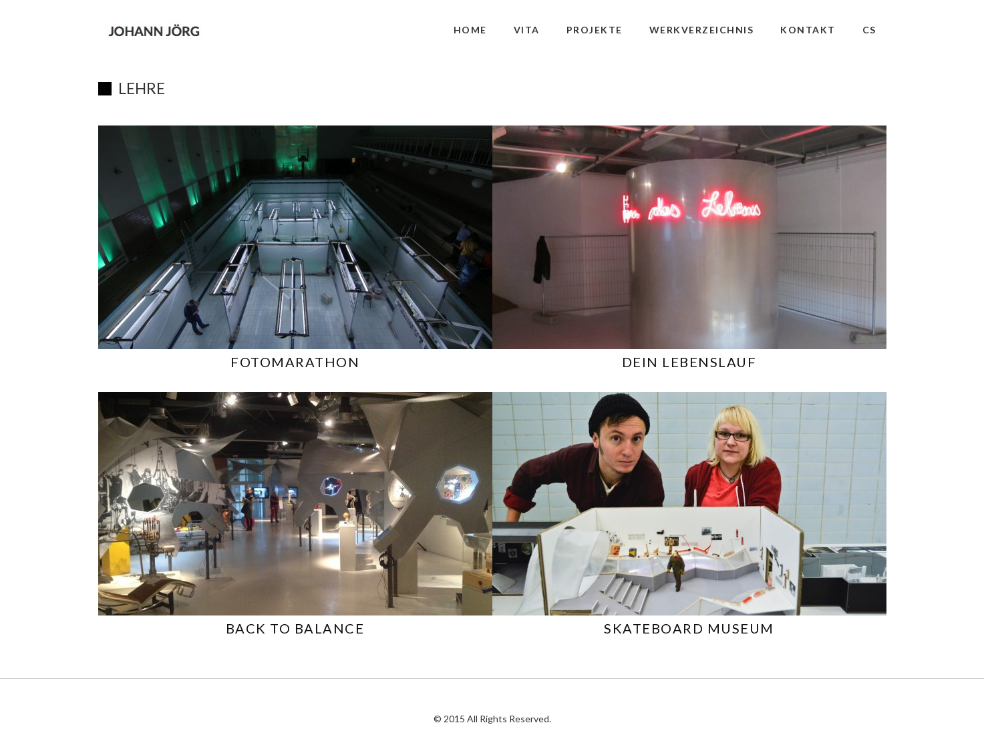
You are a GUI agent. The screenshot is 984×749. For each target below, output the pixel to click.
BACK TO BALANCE (295, 628)
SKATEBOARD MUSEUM (689, 628)
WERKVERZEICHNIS (701, 29)
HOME (470, 29)
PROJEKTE (594, 29)
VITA (527, 29)
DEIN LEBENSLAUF (689, 362)
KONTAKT (808, 29)
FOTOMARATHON (294, 362)
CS (869, 29)
